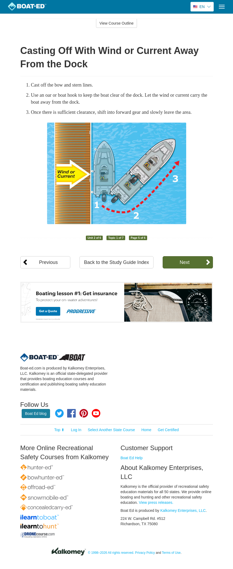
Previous (48, 262)
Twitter (59, 413)
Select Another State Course (111, 430)
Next (184, 262)
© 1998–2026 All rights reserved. (111, 553)
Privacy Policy (145, 553)
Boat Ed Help (132, 458)
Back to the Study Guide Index (116, 262)
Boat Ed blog (36, 413)
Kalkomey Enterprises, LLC (183, 510)
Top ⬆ (59, 430)
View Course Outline (116, 23)
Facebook (71, 413)
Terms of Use (171, 553)
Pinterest (83, 413)
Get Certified (168, 430)
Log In (76, 430)
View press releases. (156, 502)
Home (146, 430)
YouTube (96, 413)
